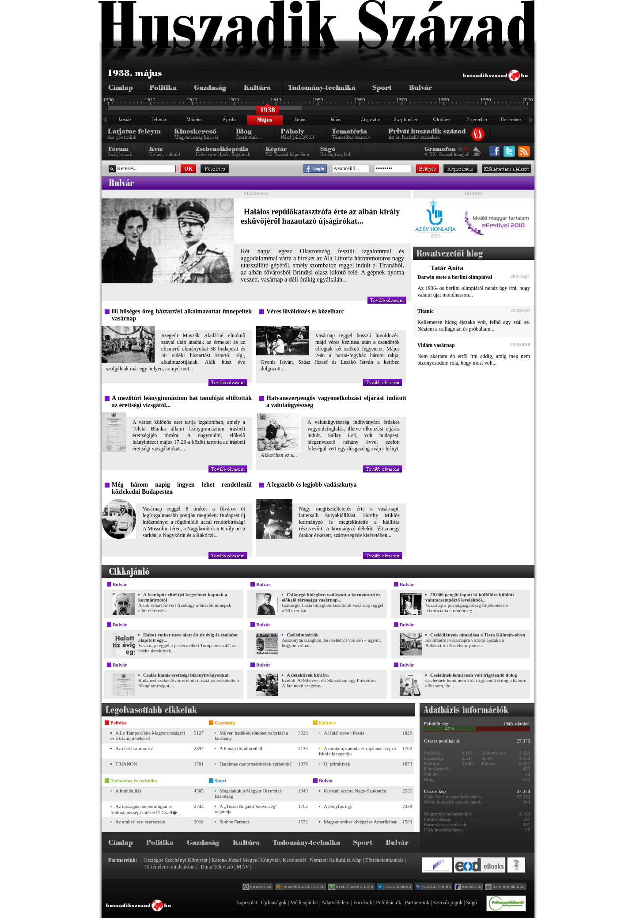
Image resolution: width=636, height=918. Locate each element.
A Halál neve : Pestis (344, 732)
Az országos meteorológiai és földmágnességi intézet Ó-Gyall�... (145, 809)
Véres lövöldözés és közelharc (305, 311)
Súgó (471, 902)
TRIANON (126, 763)
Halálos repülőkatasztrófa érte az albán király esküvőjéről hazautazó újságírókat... (320, 216)
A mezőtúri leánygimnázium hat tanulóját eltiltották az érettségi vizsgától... (182, 401)
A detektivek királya (308, 675)
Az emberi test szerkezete (140, 821)
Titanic (425, 311)
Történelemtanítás (384, 860)
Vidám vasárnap (436, 345)
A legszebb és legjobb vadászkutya (311, 484)
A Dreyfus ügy (338, 806)
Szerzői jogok (447, 902)
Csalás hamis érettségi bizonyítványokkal (185, 675)
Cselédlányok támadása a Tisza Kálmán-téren (477, 634)
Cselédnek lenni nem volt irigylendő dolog (473, 675)
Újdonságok (274, 902)
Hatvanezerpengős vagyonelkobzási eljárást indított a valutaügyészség (336, 401)
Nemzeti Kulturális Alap (336, 860)
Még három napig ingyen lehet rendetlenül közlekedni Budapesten (182, 488)
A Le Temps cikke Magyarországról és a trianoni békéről (147, 735)
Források (362, 902)
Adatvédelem (336, 902)
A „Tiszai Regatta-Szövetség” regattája (246, 809)
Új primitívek (337, 763)
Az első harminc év (134, 748)
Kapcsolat (246, 902)
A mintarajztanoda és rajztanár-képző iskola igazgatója (357, 751)
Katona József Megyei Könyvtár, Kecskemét (259, 860)
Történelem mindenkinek (170, 867)
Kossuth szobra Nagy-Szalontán (355, 790)
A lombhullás (128, 790)
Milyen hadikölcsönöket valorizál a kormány (251, 735)
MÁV (243, 867)
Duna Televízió (217, 867)
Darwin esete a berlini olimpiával (454, 277)
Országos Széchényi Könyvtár (176, 860)
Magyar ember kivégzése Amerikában (361, 821)
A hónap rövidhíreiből (241, 748)
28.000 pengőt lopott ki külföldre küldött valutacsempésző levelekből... (469, 597)
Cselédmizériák (303, 634)
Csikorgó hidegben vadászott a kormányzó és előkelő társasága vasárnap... (331, 597)
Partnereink (417, 902)
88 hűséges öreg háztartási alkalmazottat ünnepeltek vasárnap (182, 315)
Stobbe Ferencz (235, 821)
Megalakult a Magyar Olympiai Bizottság (248, 793)
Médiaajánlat (304, 902)
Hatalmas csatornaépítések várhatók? (256, 763)
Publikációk (388, 902)
